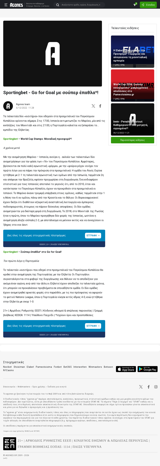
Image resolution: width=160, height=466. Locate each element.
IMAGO (27, 431)
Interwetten (80, 367)
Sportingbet (10, 138)
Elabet (30, 367)
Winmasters (95, 367)
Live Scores (45, 6)
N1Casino (8, 370)
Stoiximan (19, 367)
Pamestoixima (44, 367)
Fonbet (58, 367)
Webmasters (24, 387)
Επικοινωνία (9, 387)
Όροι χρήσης (38, 387)
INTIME (37, 431)
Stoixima (29, 4)
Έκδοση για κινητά (57, 387)
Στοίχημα (29, 6)
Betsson (108, 367)
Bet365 (68, 367)
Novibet (7, 367)
